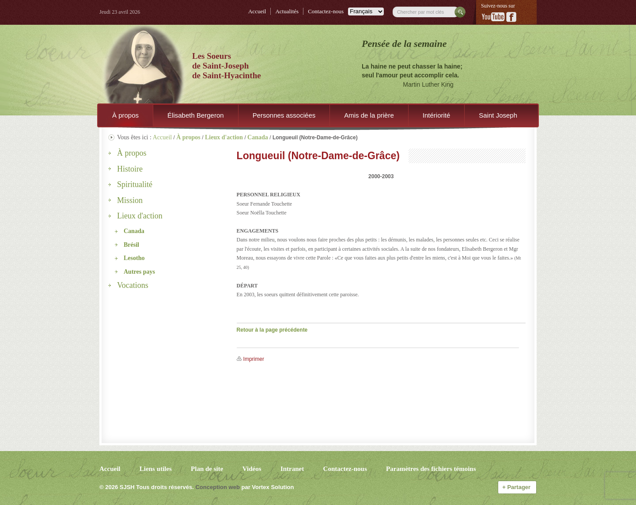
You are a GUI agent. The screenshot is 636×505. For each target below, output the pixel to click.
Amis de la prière (369, 115)
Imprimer (253, 359)
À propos (125, 115)
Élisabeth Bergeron (195, 115)
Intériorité (436, 115)
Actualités (287, 11)
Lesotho (134, 258)
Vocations (132, 285)
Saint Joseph (498, 115)
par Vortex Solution (267, 487)
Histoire (130, 169)
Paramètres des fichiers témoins (431, 468)
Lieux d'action (140, 215)
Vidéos (251, 468)
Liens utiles (156, 468)
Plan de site (207, 468)
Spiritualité (134, 184)
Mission (130, 200)
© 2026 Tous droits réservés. (146, 487)
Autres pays (139, 271)
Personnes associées (284, 115)
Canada (134, 231)
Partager (517, 487)
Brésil (131, 244)
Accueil (257, 11)
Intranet (292, 468)
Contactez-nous (326, 11)
